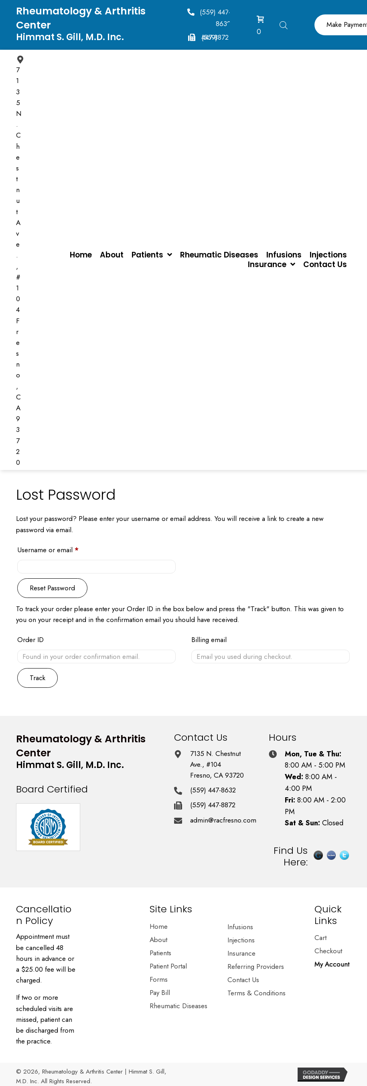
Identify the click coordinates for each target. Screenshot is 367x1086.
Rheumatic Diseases (178, 1007)
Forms (159, 980)
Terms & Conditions (256, 994)
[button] (206, 17)
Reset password (52, 588)
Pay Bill (160, 993)
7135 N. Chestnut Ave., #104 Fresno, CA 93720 (217, 764)
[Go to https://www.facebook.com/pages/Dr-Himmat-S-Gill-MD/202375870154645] (331, 858)
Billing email (209, 639)
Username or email (61, 549)
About (158, 940)
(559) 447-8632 (213, 790)
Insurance (241, 954)
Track (37, 678)
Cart (320, 938)
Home (159, 927)
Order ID (30, 639)
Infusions (240, 928)
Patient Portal (168, 967)
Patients (160, 954)
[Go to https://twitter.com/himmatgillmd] (344, 858)
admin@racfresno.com (223, 820)
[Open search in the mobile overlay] (284, 24)
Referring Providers (255, 967)
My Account (331, 965)
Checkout (328, 952)
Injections (241, 941)
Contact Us (243, 981)
